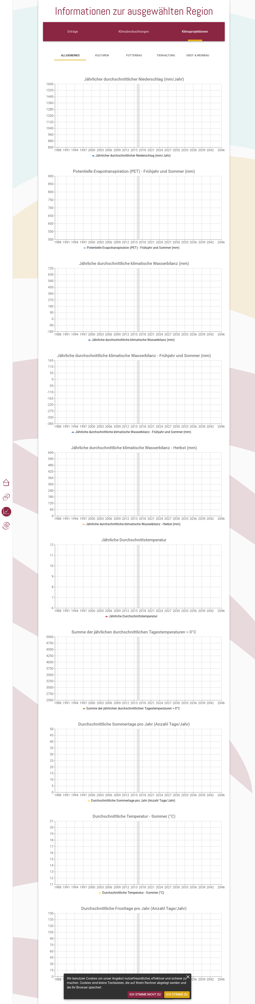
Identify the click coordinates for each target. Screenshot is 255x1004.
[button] (6, 483)
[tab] (73, 31)
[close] (188, 977)
